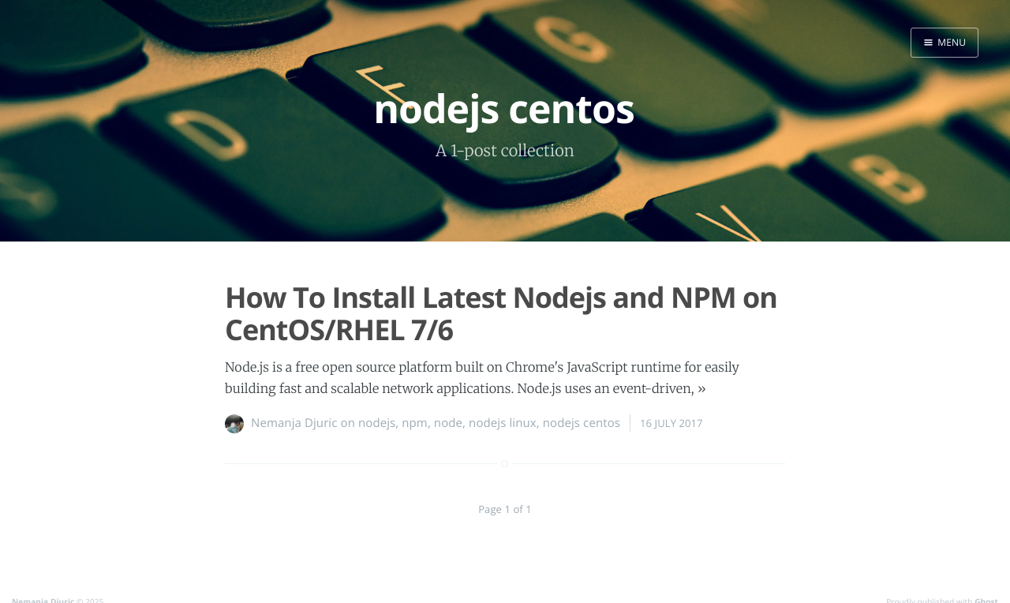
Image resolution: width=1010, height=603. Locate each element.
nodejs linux (503, 423)
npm (415, 423)
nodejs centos (581, 423)
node (448, 423)
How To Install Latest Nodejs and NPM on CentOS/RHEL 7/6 (501, 313)
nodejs (376, 423)
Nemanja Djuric (294, 423)
